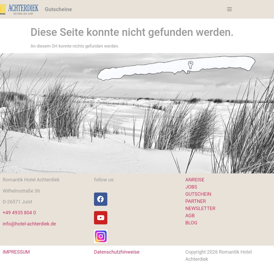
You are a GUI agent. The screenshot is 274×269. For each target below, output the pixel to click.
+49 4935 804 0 (19, 212)
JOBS (191, 187)
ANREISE (195, 179)
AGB (190, 215)
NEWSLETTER (200, 208)
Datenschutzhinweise (117, 252)
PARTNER (195, 201)
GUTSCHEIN (198, 194)
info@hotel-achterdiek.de (29, 224)
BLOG (191, 222)
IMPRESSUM (16, 252)
